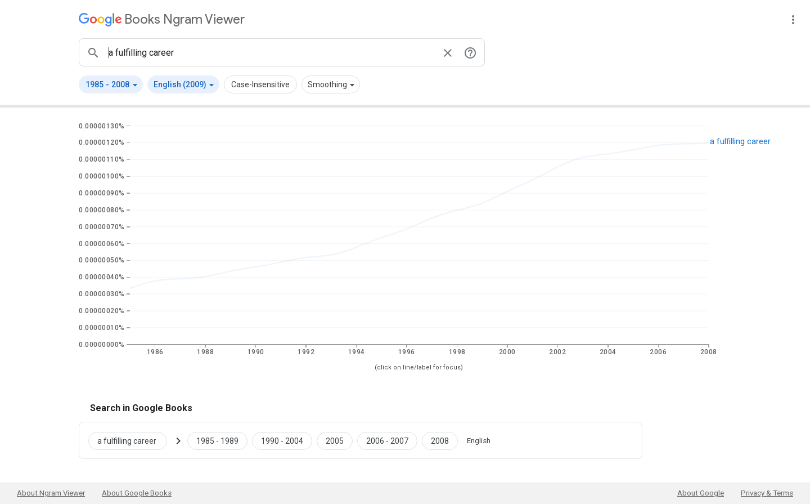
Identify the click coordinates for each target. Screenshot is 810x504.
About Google (700, 493)
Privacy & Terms (767, 493)
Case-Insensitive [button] (260, 84)
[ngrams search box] (270, 52)
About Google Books (137, 493)
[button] (111, 84)
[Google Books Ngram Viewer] (162, 19)
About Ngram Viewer (51, 493)
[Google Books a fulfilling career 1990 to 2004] (282, 440)
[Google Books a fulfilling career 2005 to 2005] (334, 440)
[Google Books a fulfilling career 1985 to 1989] (217, 440)
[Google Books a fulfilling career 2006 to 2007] (387, 440)
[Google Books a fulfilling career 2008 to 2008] (440, 440)
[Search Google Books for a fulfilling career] (132, 440)
